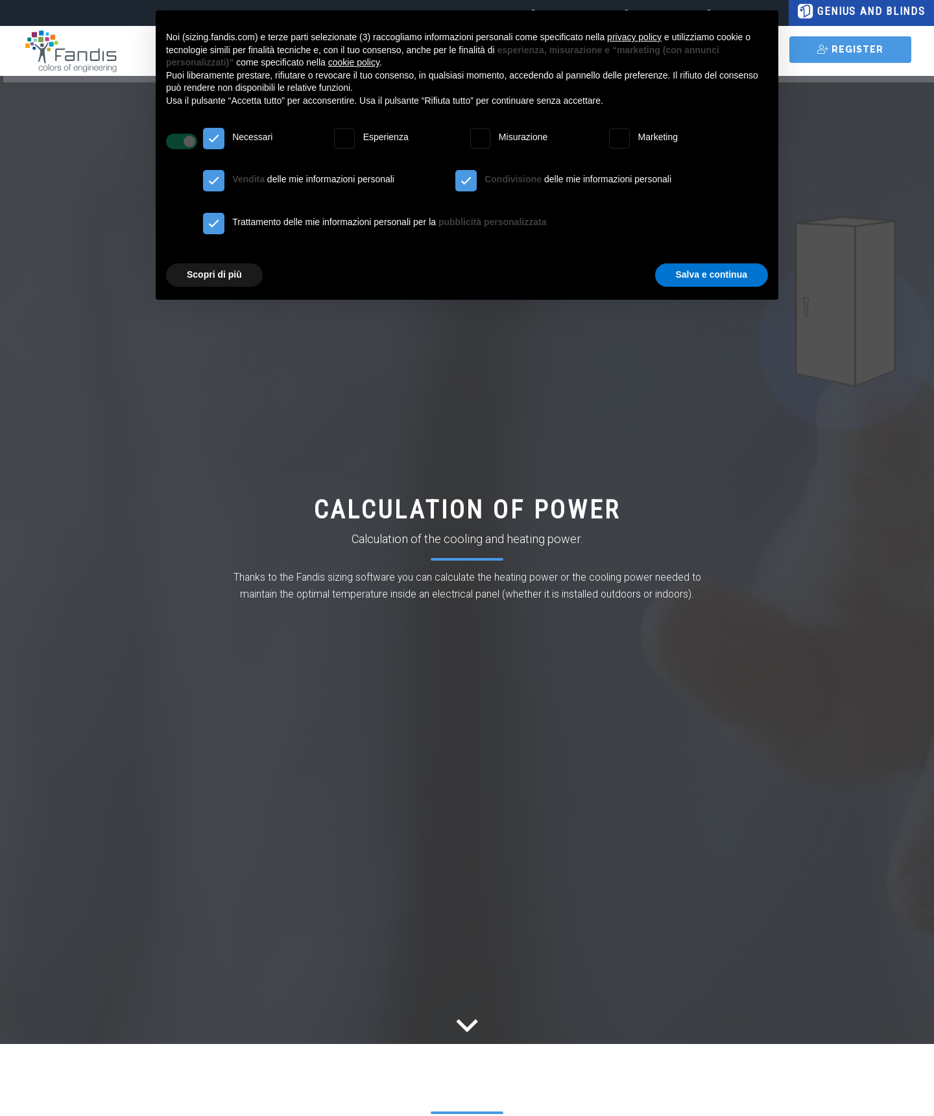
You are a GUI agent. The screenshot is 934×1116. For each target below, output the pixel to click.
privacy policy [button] (634, 37)
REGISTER (850, 49)
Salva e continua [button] (711, 274)
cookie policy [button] (353, 62)
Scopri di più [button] (214, 274)
